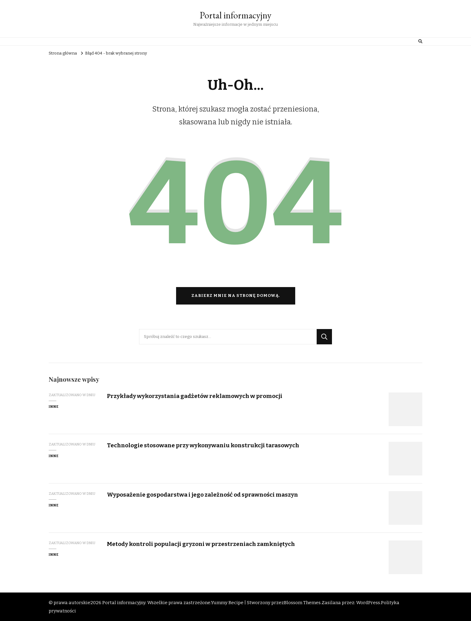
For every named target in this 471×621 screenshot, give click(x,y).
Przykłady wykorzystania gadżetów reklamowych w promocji (194, 395)
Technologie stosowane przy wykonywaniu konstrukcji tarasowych (203, 445)
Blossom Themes (302, 602)
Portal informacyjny (235, 15)
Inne (54, 406)
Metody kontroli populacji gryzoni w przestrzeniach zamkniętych (201, 543)
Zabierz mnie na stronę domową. (235, 295)
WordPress (368, 602)
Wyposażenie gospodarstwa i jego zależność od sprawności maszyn (202, 494)
